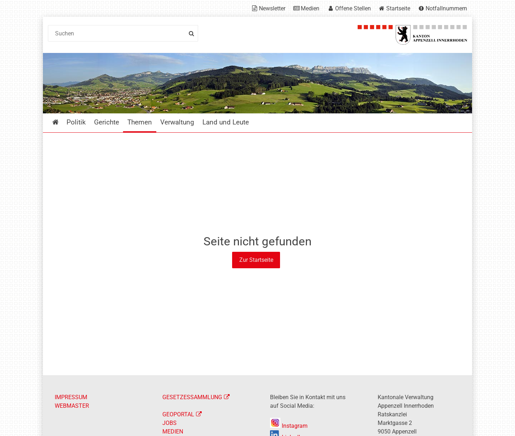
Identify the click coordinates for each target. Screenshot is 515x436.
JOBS (169, 423)
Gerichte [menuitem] (106, 122)
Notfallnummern (446, 8)
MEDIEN (172, 431)
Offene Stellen (353, 8)
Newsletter (272, 8)
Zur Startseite (256, 259)
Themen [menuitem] (139, 122)
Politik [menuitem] (76, 122)
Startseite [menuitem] (61, 122)
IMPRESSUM (71, 397)
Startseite (398, 8)
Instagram (289, 425)
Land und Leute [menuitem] (225, 122)
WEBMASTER (72, 405)
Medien (310, 8)
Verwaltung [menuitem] (177, 122)
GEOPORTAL (178, 414)
